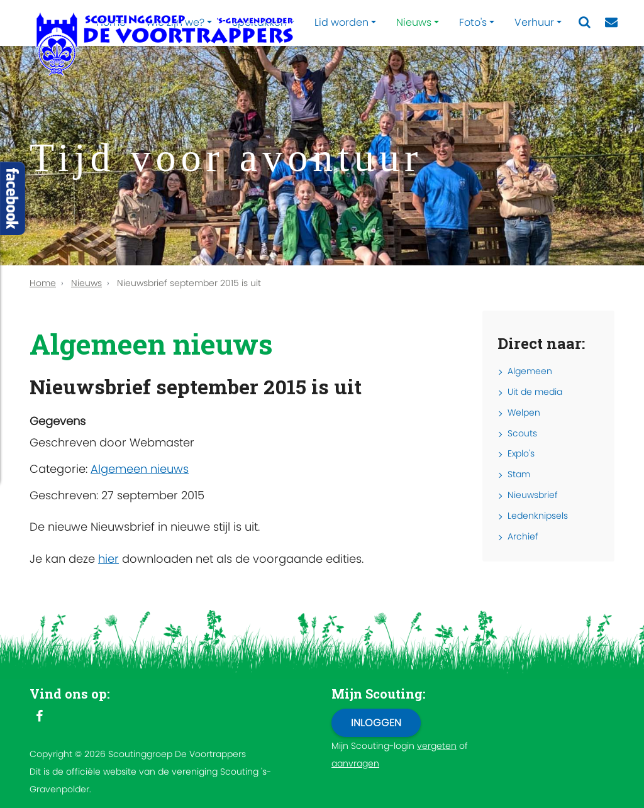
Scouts (522, 433)
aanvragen (355, 763)
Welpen (524, 412)
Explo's (521, 453)
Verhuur (534, 22)
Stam (519, 474)
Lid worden (341, 22)
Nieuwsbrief (533, 495)
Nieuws (413, 22)
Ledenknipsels (538, 515)
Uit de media (535, 391)
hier (108, 559)
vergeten (437, 745)
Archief (523, 536)
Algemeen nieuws (140, 469)
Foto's (473, 22)
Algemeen (530, 371)
